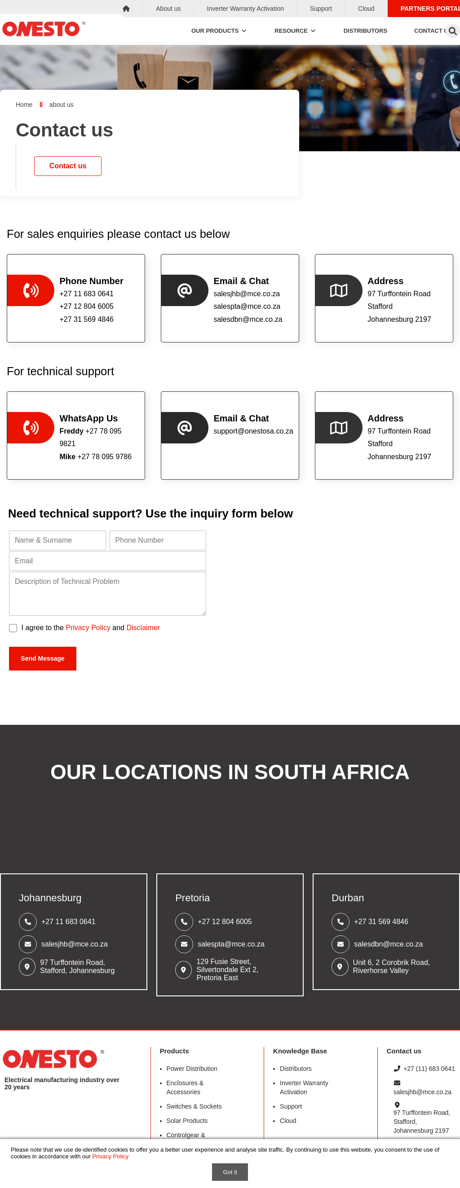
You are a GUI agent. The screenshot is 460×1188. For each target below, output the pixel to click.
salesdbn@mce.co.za (247, 319)
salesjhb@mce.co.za (246, 294)
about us (61, 104)
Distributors (365, 30)
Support (321, 8)
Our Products (219, 30)
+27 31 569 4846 (381, 921)
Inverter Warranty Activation (245, 8)
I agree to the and (91, 627)
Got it (230, 1172)
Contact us (68, 166)
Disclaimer (143, 627)
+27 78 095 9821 (90, 437)
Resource (295, 30)
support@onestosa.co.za (252, 431)
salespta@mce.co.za (246, 306)
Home (24, 104)
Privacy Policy (88, 627)
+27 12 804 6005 (225, 921)
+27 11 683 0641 (68, 921)
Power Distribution (192, 1068)
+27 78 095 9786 (95, 456)
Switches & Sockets (194, 1106)
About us (168, 8)
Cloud (366, 8)
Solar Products (187, 1120)
